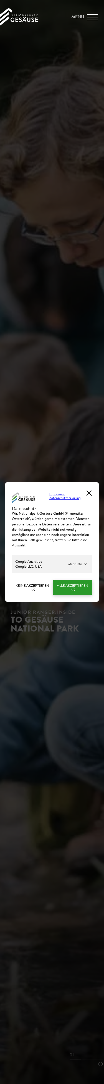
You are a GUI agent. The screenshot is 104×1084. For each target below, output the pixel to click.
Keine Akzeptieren (32, 587)
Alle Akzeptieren (72, 587)
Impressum (57, 494)
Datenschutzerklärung (65, 498)
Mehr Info (77, 564)
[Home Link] (19, 24)
